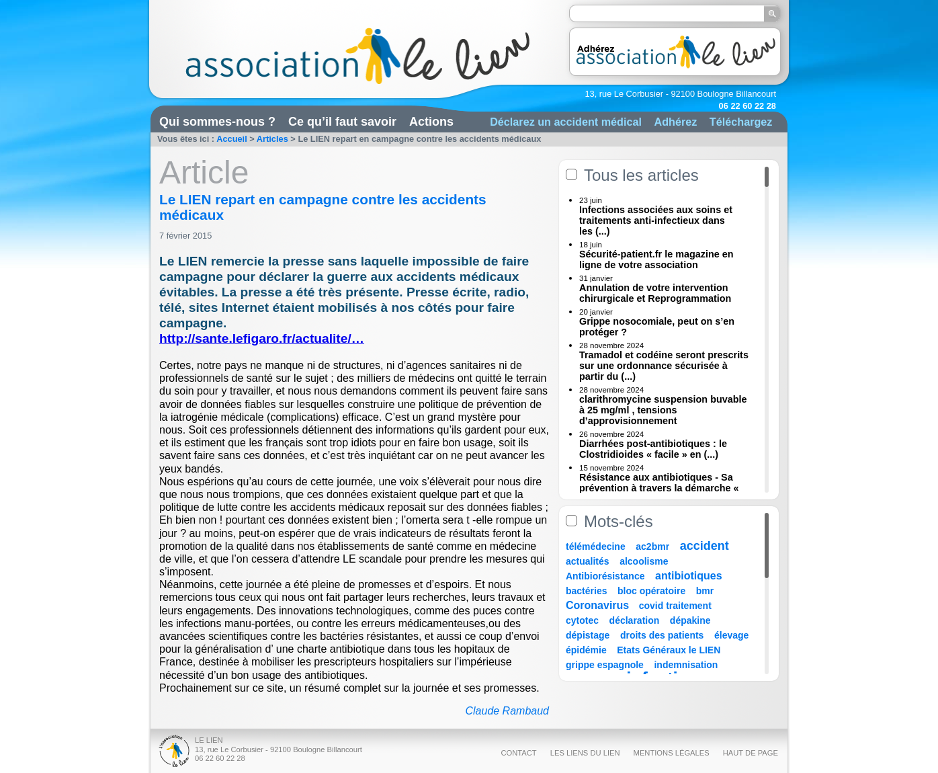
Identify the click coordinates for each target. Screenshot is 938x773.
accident (704, 546)
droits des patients (662, 635)
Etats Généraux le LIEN (668, 650)
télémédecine (596, 546)
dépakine (690, 620)
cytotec (582, 620)
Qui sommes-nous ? (217, 121)
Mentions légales (672, 753)
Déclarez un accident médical (566, 122)
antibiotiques (688, 575)
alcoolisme (644, 561)
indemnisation (686, 664)
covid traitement (675, 605)
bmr (705, 590)
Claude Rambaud (507, 711)
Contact (518, 753)
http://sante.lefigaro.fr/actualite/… (261, 338)
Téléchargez (741, 122)
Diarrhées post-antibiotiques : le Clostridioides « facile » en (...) (653, 449)
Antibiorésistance (605, 576)
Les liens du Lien (585, 753)
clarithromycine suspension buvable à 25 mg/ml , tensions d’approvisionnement (663, 410)
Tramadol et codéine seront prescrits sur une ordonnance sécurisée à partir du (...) (664, 366)
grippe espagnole (605, 664)
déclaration (634, 620)
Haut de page (750, 753)
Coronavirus (599, 605)
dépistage (587, 635)
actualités (587, 561)
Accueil (231, 139)
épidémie (586, 650)
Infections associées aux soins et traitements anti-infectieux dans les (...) (655, 220)
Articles (272, 139)
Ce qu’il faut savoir (342, 121)
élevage (731, 635)
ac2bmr (652, 546)
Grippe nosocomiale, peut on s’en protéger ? (656, 326)
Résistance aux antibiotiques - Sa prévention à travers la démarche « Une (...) (659, 488)
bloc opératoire (651, 590)
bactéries (586, 590)
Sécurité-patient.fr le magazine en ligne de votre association (656, 259)
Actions (431, 121)
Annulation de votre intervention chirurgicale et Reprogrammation (655, 293)
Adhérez (675, 122)
